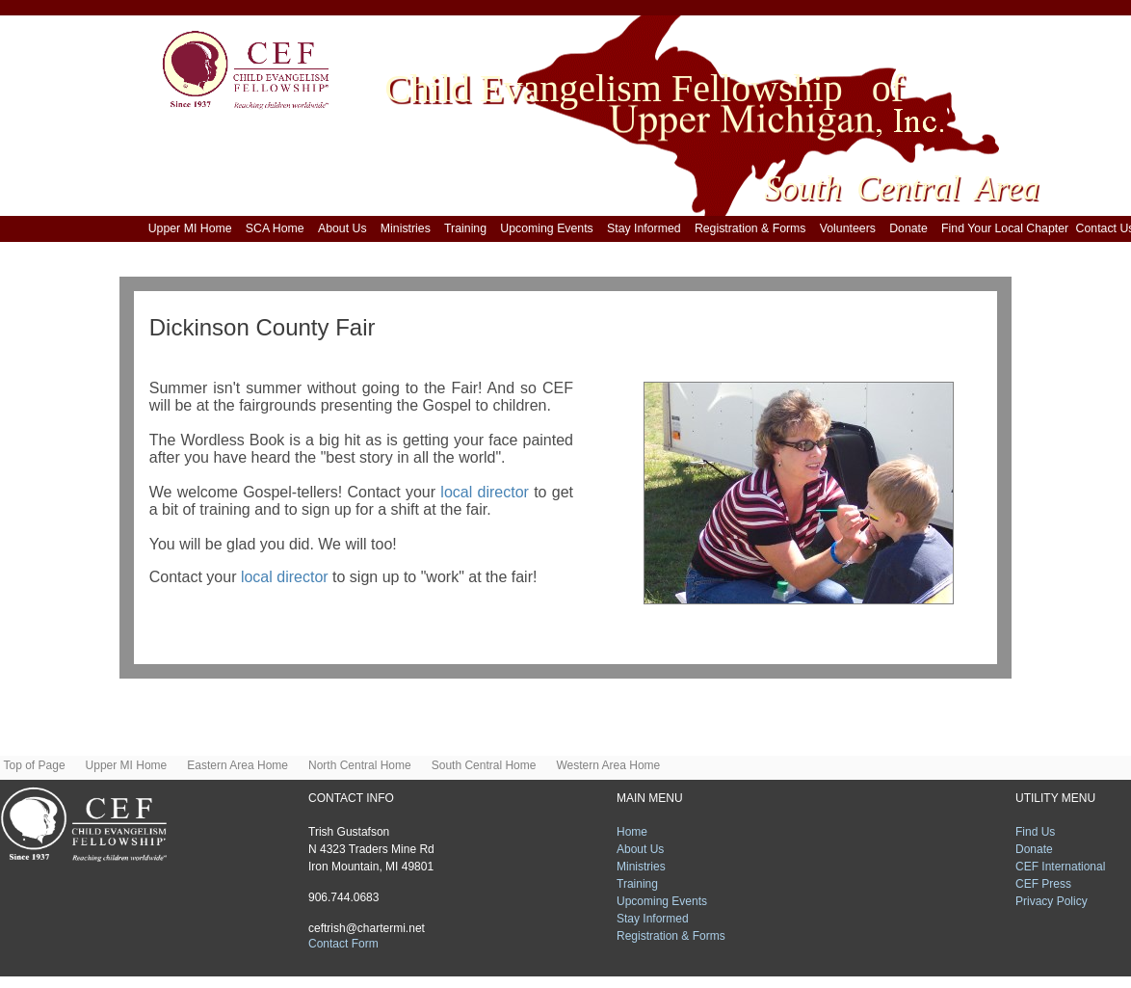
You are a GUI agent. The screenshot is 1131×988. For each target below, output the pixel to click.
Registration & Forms (753, 228)
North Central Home (364, 765)
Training (468, 228)
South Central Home (489, 765)
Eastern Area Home (242, 765)
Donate (911, 228)
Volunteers (851, 228)
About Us (346, 228)
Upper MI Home (193, 228)
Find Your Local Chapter (1004, 228)
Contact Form (343, 943)
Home (632, 832)
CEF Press (1043, 884)
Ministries (409, 228)
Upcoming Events (549, 228)
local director (487, 492)
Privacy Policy (1051, 901)
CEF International (1060, 866)
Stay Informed (647, 228)
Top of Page (39, 765)
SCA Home (278, 228)
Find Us (1035, 832)
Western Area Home (608, 765)
